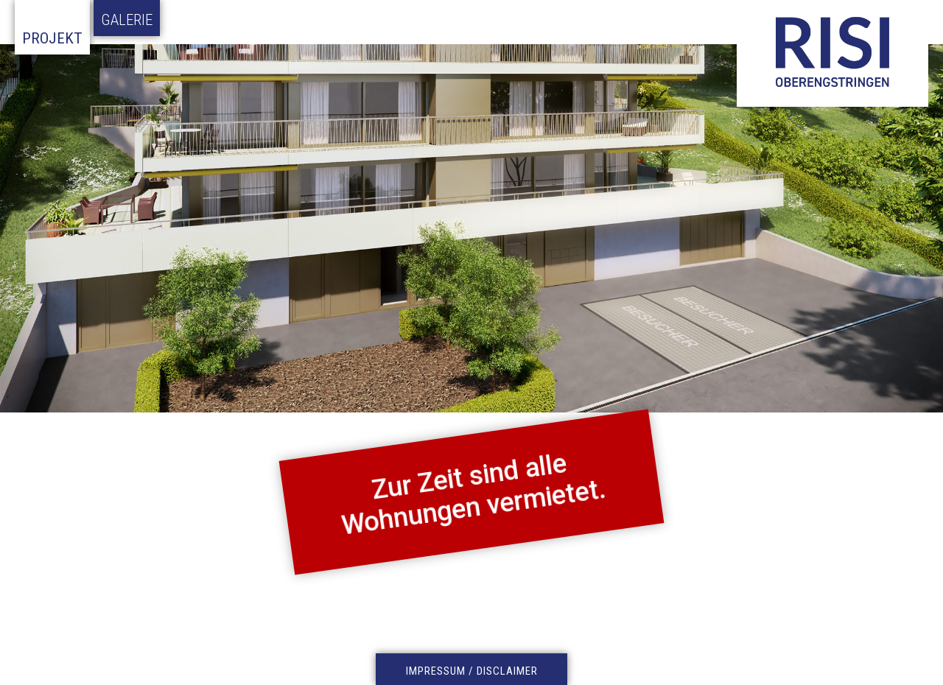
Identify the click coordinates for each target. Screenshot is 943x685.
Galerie (127, 20)
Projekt (52, 38)
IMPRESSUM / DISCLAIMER (472, 671)
